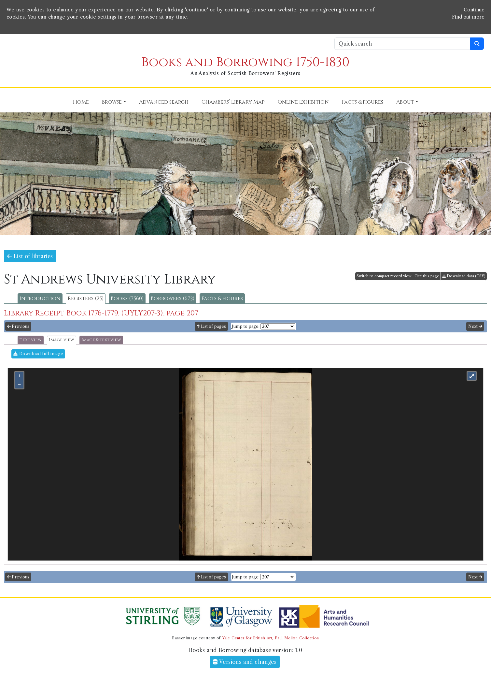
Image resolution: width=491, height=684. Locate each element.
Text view (31, 340)
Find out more (468, 17)
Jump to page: (246, 326)
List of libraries (30, 256)
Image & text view (101, 340)
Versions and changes (244, 662)
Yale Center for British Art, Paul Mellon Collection (270, 638)
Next (475, 326)
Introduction (40, 298)
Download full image (38, 353)
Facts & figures (222, 298)
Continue (474, 10)
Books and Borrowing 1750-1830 (245, 62)
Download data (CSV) (463, 276)
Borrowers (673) (172, 298)
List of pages (211, 326)
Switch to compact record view (384, 276)
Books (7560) (127, 298)
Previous (18, 326)
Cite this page (426, 276)
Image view (61, 340)
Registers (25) (86, 298)
